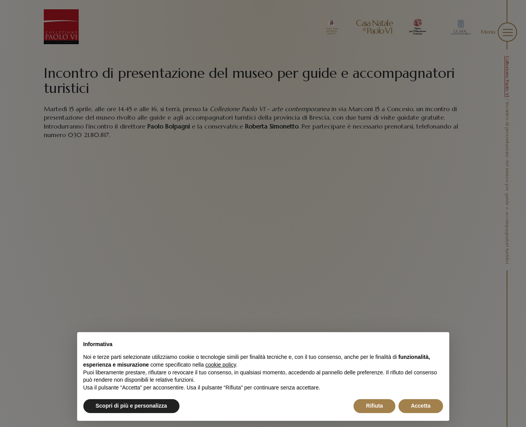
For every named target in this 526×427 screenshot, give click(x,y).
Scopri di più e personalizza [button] (131, 406)
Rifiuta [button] (374, 406)
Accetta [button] (421, 406)
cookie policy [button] (220, 365)
